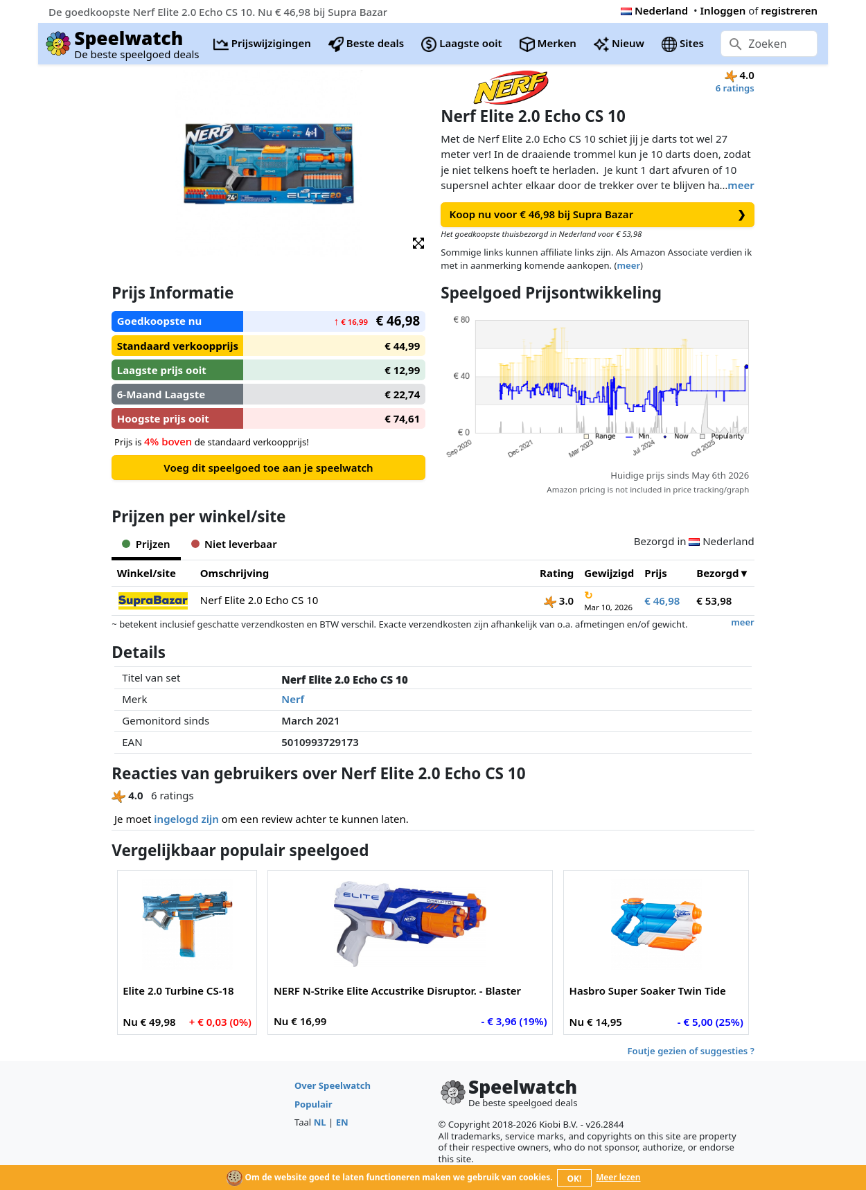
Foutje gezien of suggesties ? (691, 1051)
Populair (313, 1104)
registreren (789, 10)
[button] (418, 242)
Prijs (655, 573)
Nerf (292, 699)
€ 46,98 (662, 600)
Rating (557, 573)
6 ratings (735, 88)
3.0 (559, 600)
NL (320, 1122)
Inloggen (723, 10)
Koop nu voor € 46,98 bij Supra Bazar (598, 214)
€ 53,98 (714, 600)
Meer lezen (618, 1177)
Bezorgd (717, 573)
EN (342, 1122)
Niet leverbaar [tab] (234, 544)
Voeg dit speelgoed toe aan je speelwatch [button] (268, 467)
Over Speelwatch (332, 1085)
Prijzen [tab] (146, 544)
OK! (574, 1178)
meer (740, 185)
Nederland (654, 10)
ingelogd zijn (186, 819)
